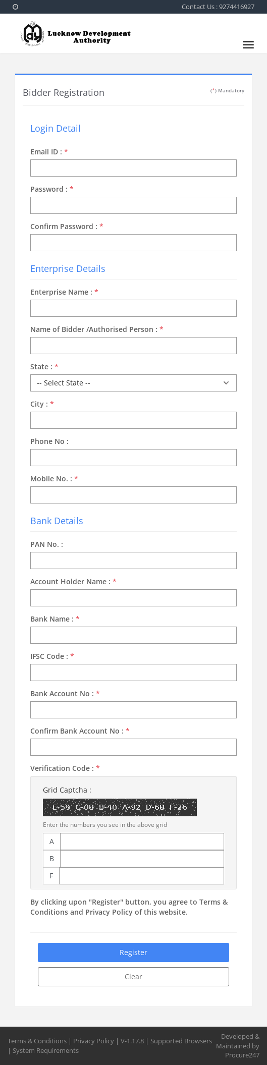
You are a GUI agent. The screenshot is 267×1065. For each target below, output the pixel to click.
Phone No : (49, 441)
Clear (133, 976)
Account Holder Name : (73, 581)
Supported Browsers (181, 1040)
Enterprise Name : (64, 292)
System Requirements (46, 1050)
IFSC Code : (52, 656)
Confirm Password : (66, 226)
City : (42, 404)
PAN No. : (46, 544)
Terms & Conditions (37, 1040)
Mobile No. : (54, 478)
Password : (52, 189)
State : (44, 366)
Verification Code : (65, 768)
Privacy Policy (93, 1040)
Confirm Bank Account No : (80, 731)
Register (133, 952)
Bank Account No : (65, 693)
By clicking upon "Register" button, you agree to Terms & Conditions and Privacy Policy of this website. (129, 907)
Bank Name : (55, 619)
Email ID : (49, 151)
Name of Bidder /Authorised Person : (97, 329)
